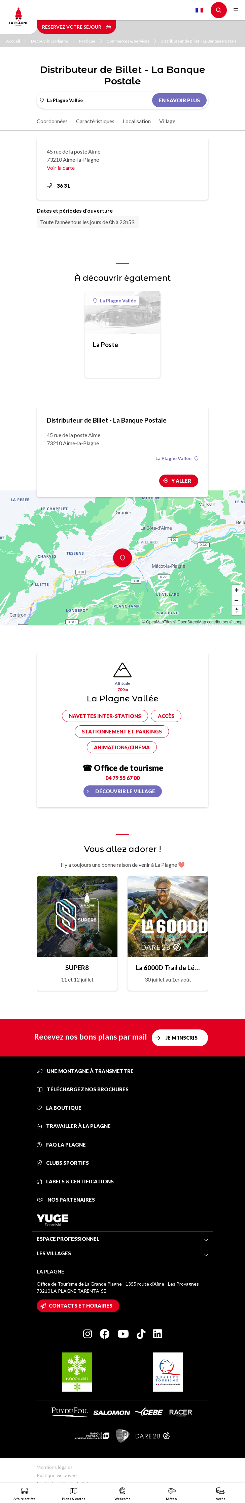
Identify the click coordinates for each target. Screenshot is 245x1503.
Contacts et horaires (80, 1306)
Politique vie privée (57, 1475)
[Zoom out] (237, 600)
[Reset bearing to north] (237, 610)
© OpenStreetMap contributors (200, 622)
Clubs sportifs (63, 1163)
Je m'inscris (182, 1038)
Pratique (90, 41)
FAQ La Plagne (61, 1145)
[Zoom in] (237, 590)
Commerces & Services (131, 41)
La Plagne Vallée (114, 300)
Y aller (181, 481)
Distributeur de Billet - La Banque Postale (199, 41)
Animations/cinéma (122, 747)
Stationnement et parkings (122, 731)
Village (167, 121)
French (199, 10)
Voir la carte (61, 167)
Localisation (137, 121)
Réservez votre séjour (76, 27)
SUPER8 (77, 967)
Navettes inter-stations (105, 716)
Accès (166, 716)
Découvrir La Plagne (53, 41)
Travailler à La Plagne (74, 1126)
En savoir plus (179, 100)
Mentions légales (55, 1467)
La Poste (105, 344)
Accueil (16, 41)
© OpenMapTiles (157, 622)
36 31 (58, 186)
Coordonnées (52, 121)
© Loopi (236, 622)
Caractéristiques (95, 121)
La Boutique (59, 1108)
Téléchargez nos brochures (83, 1089)
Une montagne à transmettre (85, 1071)
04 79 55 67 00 (122, 778)
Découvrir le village (125, 791)
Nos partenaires (66, 1200)
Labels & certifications (75, 1181)
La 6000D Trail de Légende (168, 967)
